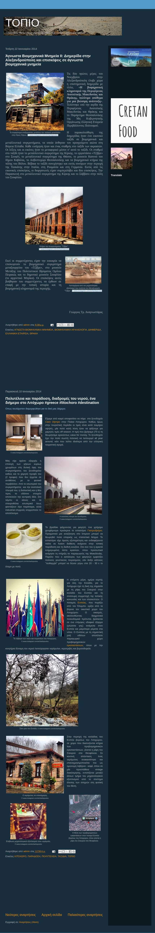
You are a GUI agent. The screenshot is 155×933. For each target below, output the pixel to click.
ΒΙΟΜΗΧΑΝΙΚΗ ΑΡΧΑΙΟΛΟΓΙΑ (70, 329)
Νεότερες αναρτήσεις (20, 915)
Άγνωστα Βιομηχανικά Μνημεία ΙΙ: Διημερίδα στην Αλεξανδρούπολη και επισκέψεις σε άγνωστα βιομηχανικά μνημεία (48, 60)
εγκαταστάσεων (75, 645)
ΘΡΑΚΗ (34, 333)
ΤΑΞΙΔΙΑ (62, 856)
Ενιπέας (82, 602)
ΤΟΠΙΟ (22, 23)
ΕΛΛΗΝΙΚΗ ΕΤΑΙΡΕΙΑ (16, 333)
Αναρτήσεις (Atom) (29, 922)
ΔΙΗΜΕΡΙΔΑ (94, 329)
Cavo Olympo (52, 421)
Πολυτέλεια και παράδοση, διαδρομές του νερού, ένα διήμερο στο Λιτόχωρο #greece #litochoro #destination (52, 400)
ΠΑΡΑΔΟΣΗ (34, 856)
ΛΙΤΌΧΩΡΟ (20, 856)
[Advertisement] (54, 362)
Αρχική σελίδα (51, 915)
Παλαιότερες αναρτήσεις (85, 915)
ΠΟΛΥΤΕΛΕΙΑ (49, 856)
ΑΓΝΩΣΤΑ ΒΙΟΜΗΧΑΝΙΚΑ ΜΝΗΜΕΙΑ (33, 329)
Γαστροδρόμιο (94, 530)
